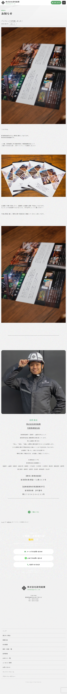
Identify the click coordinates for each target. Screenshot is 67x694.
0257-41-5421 (35, 599)
